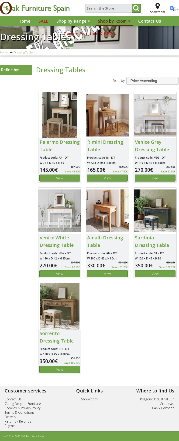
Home (24, 21)
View (59, 178)
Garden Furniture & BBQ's (89, 33)
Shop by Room (114, 21)
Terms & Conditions (19, 412)
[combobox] (152, 81)
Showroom (89, 399)
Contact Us (149, 21)
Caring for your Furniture (23, 403)
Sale (43, 21)
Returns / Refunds (18, 421)
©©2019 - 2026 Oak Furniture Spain (23, 436)
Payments (12, 426)
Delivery (10, 417)
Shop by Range (73, 21)
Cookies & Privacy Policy (22, 408)
